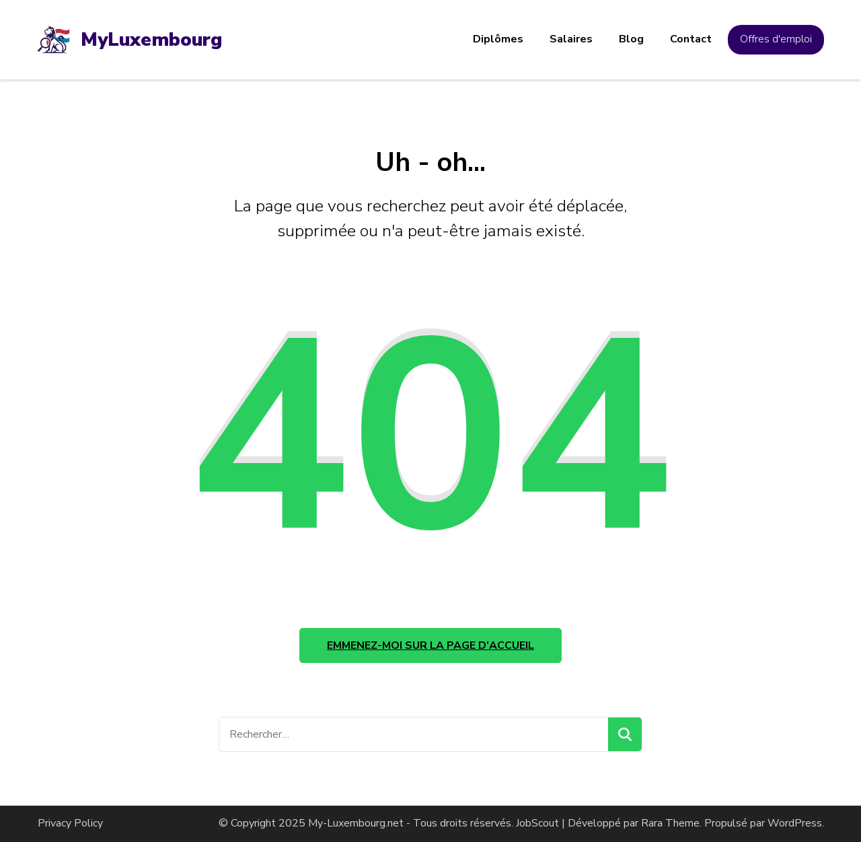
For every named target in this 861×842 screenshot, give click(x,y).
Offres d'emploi (776, 39)
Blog (631, 39)
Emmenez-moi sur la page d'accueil (430, 645)
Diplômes (498, 39)
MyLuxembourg (151, 39)
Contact (691, 39)
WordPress (795, 823)
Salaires (571, 39)
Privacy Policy (70, 823)
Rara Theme (670, 823)
